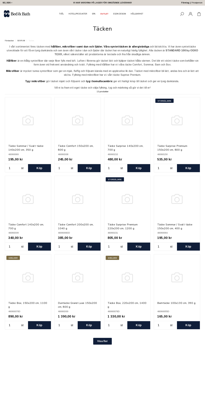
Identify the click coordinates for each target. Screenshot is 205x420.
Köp (39, 168)
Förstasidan (9, 41)
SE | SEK (8, 2)
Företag (185, 3)
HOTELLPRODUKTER (78, 14)
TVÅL (61, 14)
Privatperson (197, 3)
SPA (93, 14)
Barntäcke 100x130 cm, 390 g (176, 303)
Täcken (31, 41)
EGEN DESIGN (119, 14)
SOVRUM (21, 41)
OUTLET (104, 14)
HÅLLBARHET (137, 14)
